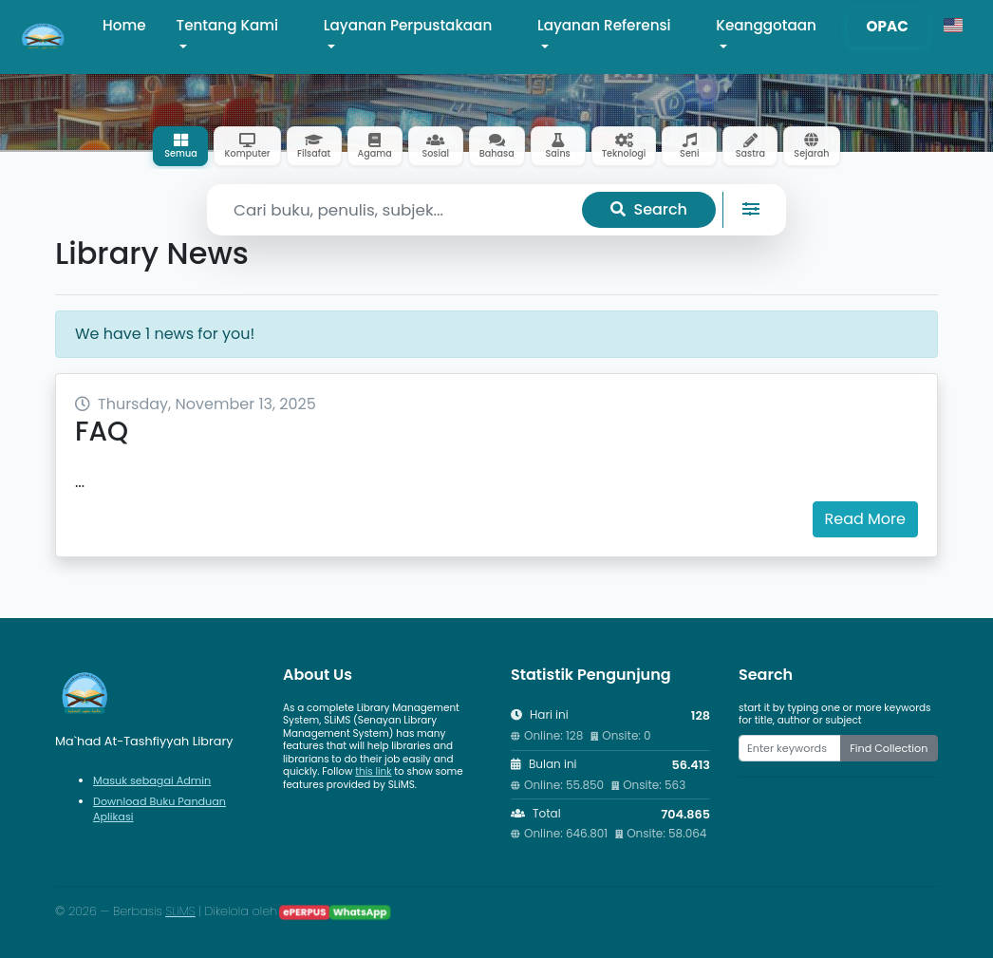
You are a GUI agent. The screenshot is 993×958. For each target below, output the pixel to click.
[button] (953, 26)
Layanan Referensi (604, 25)
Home (124, 25)
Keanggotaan (766, 25)
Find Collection (888, 748)
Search (648, 209)
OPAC (888, 26)
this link (373, 771)
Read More (865, 519)
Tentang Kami (228, 25)
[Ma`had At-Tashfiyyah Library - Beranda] (43, 37)
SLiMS (180, 911)
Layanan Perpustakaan (408, 25)
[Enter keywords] (790, 748)
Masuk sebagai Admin (152, 780)
